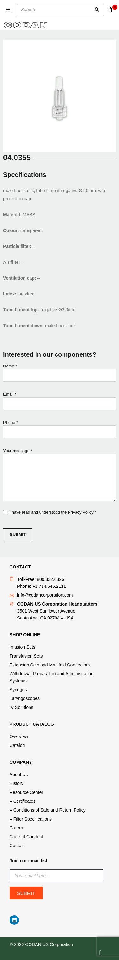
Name (59, 374)
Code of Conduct (26, 836)
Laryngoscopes (25, 698)
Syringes (18, 689)
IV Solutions (21, 707)
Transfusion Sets (26, 655)
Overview (19, 736)
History (16, 783)
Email (59, 402)
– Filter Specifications (31, 818)
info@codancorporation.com (45, 595)
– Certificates (23, 801)
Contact (17, 845)
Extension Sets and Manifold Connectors (50, 664)
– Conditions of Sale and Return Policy (48, 810)
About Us (19, 774)
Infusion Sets (22, 647)
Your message (59, 475)
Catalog (17, 745)
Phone (59, 430)
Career (16, 827)
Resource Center (26, 792)
